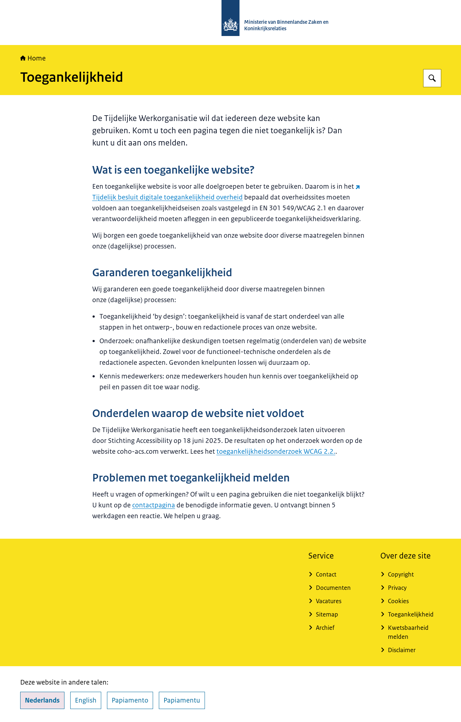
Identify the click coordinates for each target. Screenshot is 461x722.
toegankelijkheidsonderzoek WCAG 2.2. (275, 451)
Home (33, 58)
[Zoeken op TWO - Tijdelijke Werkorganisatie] (432, 78)
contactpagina (153, 505)
